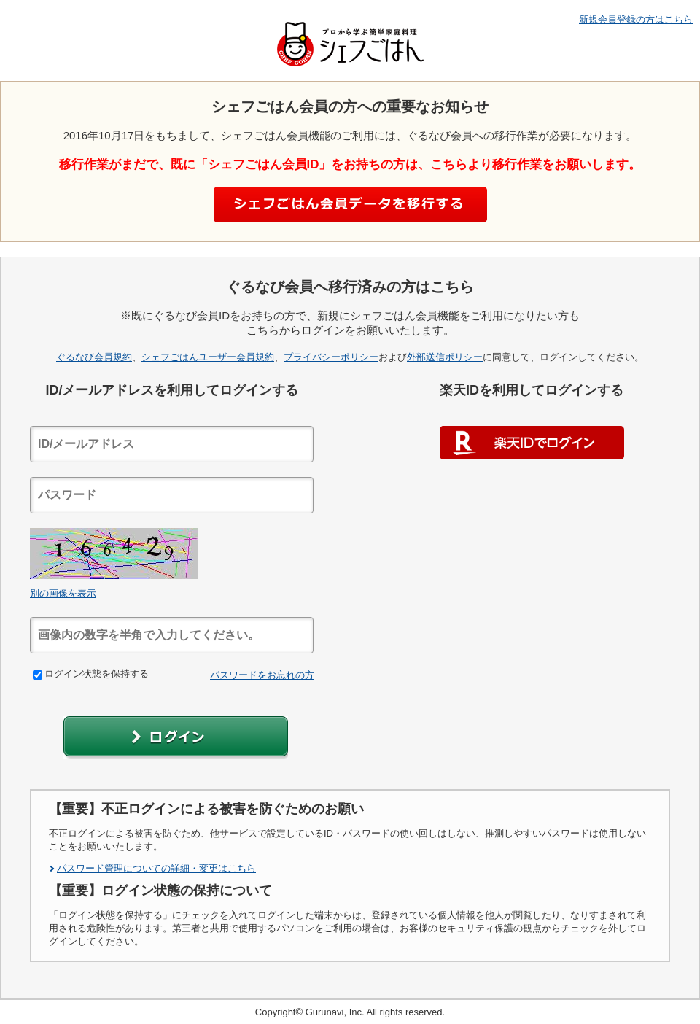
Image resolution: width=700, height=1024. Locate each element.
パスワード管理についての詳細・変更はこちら (156, 868)
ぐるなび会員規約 (94, 357)
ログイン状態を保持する (91, 673)
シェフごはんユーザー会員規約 (207, 357)
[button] (175, 737)
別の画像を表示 (63, 593)
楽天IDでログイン (532, 442)
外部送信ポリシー (445, 357)
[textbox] (172, 444)
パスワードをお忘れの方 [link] (262, 675)
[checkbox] (37, 675)
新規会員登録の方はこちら (636, 19)
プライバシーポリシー (331, 357)
